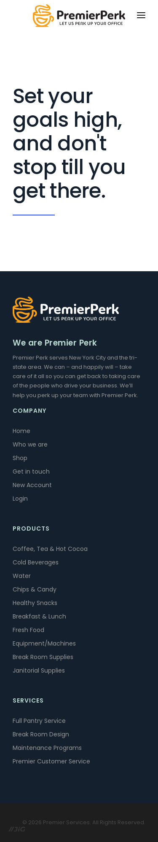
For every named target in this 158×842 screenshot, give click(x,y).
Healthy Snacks (35, 603)
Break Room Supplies (43, 657)
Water (22, 576)
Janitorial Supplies (39, 670)
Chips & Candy (34, 589)
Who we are (30, 444)
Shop (20, 458)
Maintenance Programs (47, 748)
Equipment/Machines (44, 643)
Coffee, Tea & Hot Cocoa (50, 549)
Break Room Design (41, 734)
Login (20, 498)
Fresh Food (28, 630)
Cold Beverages (36, 562)
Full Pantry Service (39, 721)
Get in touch (31, 471)
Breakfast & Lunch (39, 616)
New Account (32, 485)
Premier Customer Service (51, 761)
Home (21, 431)
